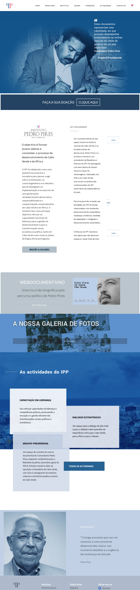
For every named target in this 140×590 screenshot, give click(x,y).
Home (37, 6)
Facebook (106, 588)
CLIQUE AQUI (86, 113)
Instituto (64, 6)
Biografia (74, 588)
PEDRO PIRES (50, 6)
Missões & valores (49, 588)
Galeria (77, 6)
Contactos (121, 6)
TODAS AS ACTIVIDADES (81, 464)
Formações (90, 6)
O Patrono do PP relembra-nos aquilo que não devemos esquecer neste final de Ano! (86, 233)
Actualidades (105, 6)
